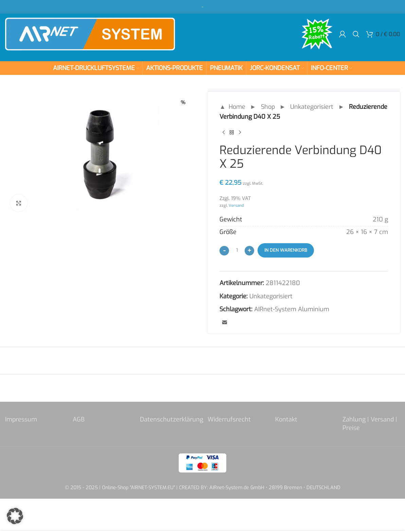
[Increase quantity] (249, 250)
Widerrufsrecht (229, 419)
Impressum (21, 419)
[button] (15, 516)
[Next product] (240, 133)
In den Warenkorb (285, 250)
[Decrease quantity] (224, 250)
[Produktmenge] (237, 250)
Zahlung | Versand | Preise (369, 423)
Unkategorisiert (311, 107)
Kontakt (286, 419)
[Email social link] (224, 323)
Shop (268, 107)
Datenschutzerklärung (171, 419)
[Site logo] (90, 34)
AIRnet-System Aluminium (291, 309)
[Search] (356, 34)
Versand (236, 205)
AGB (79, 419)
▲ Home (232, 107)
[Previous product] (223, 133)
